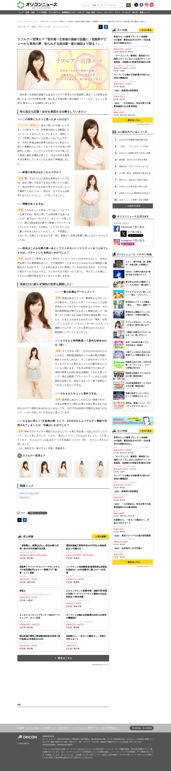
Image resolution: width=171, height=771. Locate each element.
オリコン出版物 (33, 728)
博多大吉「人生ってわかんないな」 (134, 166)
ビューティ (108, 12)
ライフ (117, 12)
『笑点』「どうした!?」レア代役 (133, 146)
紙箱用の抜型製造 (126, 90)
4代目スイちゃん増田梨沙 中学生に (134, 193)
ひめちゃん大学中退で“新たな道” (133, 186)
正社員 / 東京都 (39, 551)
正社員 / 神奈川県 (39, 574)
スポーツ (81, 12)
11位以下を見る (132, 206)
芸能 (27, 12)
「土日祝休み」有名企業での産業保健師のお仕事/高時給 (132, 104)
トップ (20, 12)
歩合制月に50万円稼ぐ (128, 548)
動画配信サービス (68, 12)
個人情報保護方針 (109, 728)
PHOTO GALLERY (30, 493)
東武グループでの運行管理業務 (132, 535)
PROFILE (25, 497)
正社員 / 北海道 (86, 551)
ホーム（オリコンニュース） (28, 21)
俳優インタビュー (37, 513)
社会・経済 (90, 12)
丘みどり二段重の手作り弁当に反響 (134, 153)
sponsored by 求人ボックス (100, 664)
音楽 (33, 12)
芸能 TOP (45, 21)
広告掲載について (49, 728)
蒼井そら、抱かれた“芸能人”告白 (133, 180)
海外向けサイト (93, 728)
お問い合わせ (64, 728)
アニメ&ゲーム (54, 12)
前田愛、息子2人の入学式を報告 (133, 160)
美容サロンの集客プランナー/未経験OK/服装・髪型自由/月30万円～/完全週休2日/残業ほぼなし (132, 39)
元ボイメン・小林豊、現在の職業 (133, 200)
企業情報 (148, 728)
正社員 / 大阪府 (39, 595)
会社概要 (20, 728)
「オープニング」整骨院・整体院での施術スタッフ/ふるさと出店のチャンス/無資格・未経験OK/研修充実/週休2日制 (132, 58)
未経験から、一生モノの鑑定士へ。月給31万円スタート (131, 521)
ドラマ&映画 (41, 12)
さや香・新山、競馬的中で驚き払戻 (134, 173)
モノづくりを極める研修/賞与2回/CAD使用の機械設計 (132, 76)
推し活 (135, 12)
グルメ (99, 12)
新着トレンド (145, 12)
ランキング (126, 12)
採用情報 (137, 728)
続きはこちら (65, 658)
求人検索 (101, 536)
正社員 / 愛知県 (86, 574)
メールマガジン (78, 728)
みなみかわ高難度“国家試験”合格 (133, 140)
